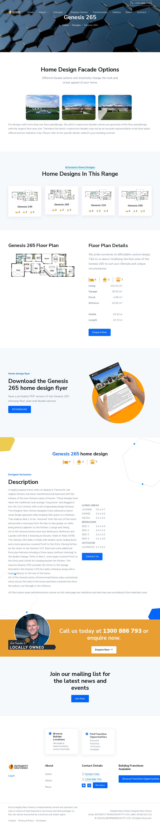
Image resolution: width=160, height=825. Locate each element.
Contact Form (92, 774)
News (129, 12)
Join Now (80, 698)
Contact (141, 12)
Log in (11, 775)
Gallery (116, 12)
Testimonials (100, 12)
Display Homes (79, 12)
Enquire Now (104, 649)
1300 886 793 (141, 3)
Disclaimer (41, 820)
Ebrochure (100, 785)
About (42, 12)
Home (30, 12)
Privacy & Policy (26, 820)
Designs (58, 12)
